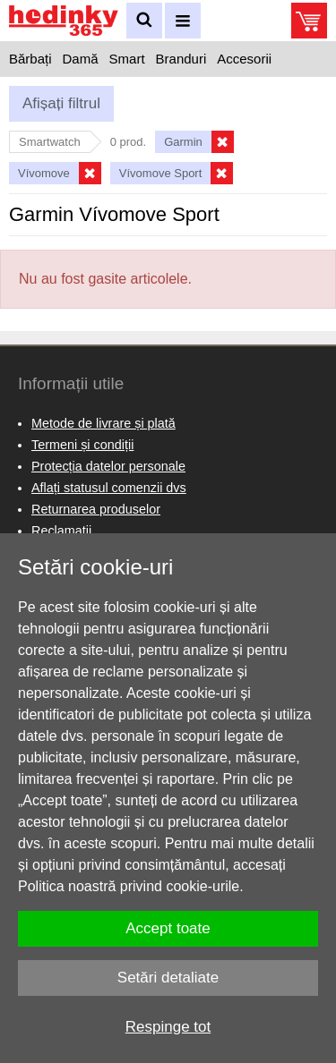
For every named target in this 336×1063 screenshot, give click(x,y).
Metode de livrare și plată (103, 423)
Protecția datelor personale (108, 466)
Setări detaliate (168, 977)
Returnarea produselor (95, 509)
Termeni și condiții (82, 445)
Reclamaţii (61, 530)
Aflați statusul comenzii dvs (108, 487)
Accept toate (168, 928)
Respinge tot (168, 1026)
